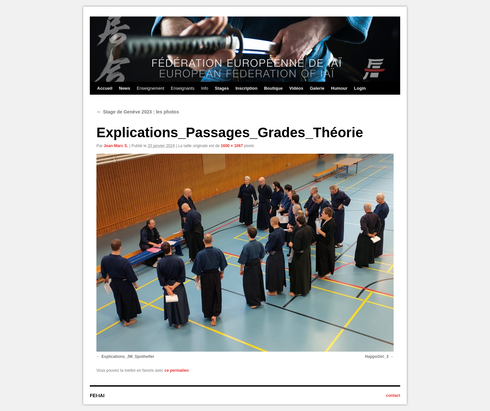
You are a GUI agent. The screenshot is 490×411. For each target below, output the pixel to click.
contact (393, 395)
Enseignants (182, 88)
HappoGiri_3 (376, 356)
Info (204, 88)
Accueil (104, 88)
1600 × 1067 (232, 145)
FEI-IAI (97, 395)
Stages (222, 88)
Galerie (317, 88)
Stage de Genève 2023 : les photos (137, 111)
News (124, 88)
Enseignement (150, 88)
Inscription (246, 88)
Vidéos (296, 88)
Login (360, 88)
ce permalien (176, 370)
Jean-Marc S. (116, 145)
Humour (339, 88)
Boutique (273, 88)
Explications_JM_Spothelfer (127, 356)
